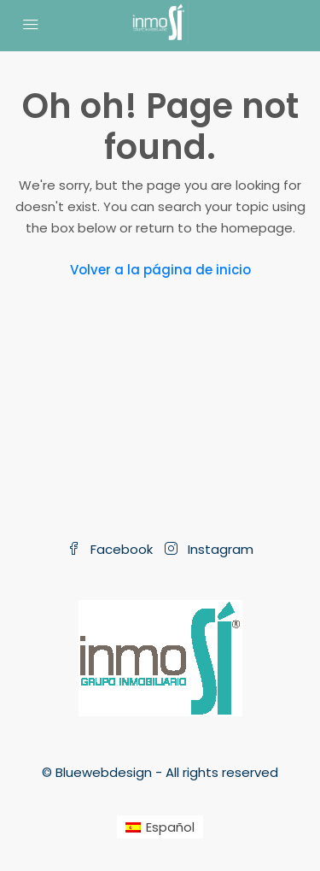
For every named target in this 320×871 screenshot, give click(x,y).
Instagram (209, 549)
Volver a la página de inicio (160, 270)
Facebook (110, 549)
